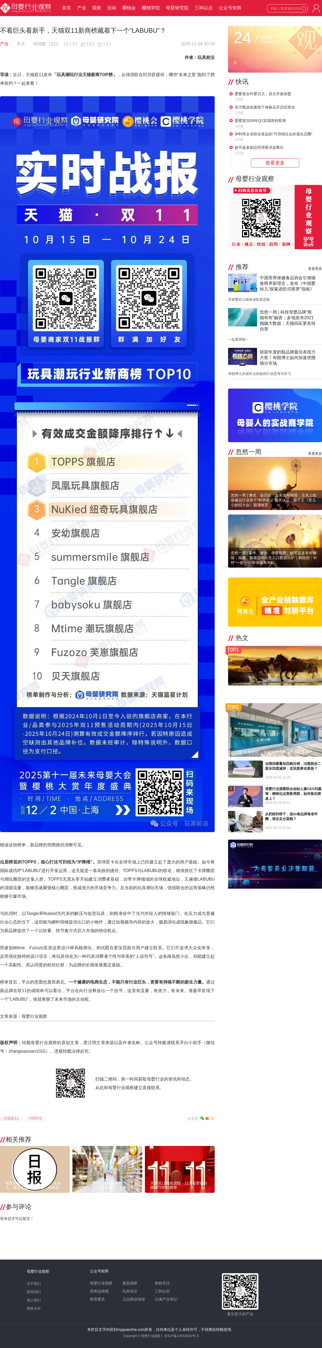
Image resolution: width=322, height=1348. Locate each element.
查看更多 (315, 269)
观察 (96, 7)
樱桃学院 (151, 7)
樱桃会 (129, 7)
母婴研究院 (177, 7)
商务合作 (34, 1308)
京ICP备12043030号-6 (181, 1336)
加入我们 (34, 1300)
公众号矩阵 (230, 7)
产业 (81, 7)
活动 (111, 7)
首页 (66, 7)
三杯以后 (204, 7)
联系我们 (34, 1292)
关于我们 (34, 1284)
